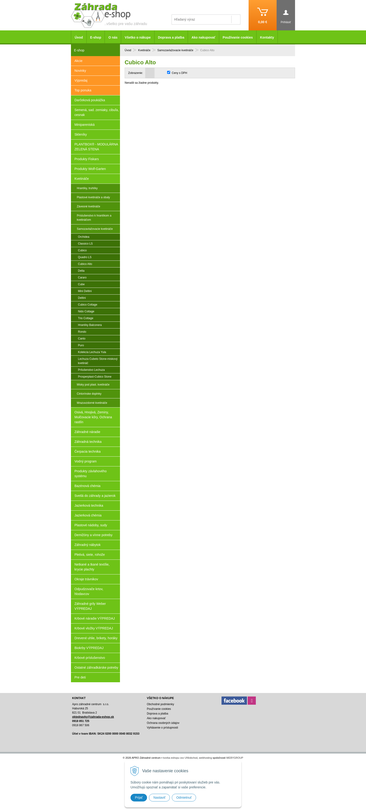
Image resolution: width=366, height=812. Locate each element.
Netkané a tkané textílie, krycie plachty (91, 567)
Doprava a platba (171, 37)
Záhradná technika (88, 442)
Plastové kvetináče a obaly (93, 197)
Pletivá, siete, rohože (89, 554)
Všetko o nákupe (138, 37)
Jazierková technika (88, 505)
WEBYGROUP (234, 757)
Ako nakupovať (203, 37)
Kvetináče (81, 178)
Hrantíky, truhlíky (87, 188)
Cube (81, 284)
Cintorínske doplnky (89, 393)
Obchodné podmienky (160, 704)
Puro (81, 345)
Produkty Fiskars (86, 159)
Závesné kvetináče (88, 206)
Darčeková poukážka (89, 100)
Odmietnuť (184, 797)
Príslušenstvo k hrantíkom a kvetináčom (94, 217)
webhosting (205, 757)
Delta (81, 270)
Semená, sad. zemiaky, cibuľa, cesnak (96, 112)
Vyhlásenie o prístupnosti (162, 727)
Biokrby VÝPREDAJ (88, 648)
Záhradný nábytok (87, 545)
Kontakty (267, 37)
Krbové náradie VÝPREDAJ (94, 618)
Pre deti (80, 677)
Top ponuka (82, 90)
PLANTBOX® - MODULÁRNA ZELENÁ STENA (96, 146)
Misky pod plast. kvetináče (93, 384)
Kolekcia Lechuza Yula (92, 352)
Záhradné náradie (87, 432)
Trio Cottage (85, 318)
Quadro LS (85, 257)
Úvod (79, 37)
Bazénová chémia (87, 486)
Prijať (139, 797)
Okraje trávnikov (86, 579)
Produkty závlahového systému (90, 473)
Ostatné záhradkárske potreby (96, 667)
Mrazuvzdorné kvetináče (92, 402)
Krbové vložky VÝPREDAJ (93, 628)
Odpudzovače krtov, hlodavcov (88, 591)
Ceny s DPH (179, 73)
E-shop (95, 37)
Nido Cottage (86, 311)
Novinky (80, 70)
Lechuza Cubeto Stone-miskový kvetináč (97, 361)
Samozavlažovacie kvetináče (95, 229)
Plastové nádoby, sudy (90, 525)
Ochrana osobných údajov (163, 723)
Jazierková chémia (88, 515)
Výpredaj (80, 80)
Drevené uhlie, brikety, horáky (95, 638)
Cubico (82, 250)
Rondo (82, 331)
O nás (112, 37)
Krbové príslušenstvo (89, 658)
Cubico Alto (85, 264)
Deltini (82, 298)
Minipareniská (84, 124)
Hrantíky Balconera (90, 325)
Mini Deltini (85, 291)
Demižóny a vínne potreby (93, 535)
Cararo (82, 277)
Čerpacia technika (87, 451)
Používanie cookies (238, 37)
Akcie (78, 61)
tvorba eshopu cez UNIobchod (180, 757)
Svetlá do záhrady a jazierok (95, 496)
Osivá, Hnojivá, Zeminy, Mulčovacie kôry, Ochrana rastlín (93, 417)
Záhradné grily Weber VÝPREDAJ (90, 606)
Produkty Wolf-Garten (90, 169)
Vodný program (85, 461)
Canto (81, 338)
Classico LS (85, 243)
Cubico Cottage (87, 304)
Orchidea (83, 236)
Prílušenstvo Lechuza (91, 370)
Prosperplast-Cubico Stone (94, 376)
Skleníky (80, 134)
